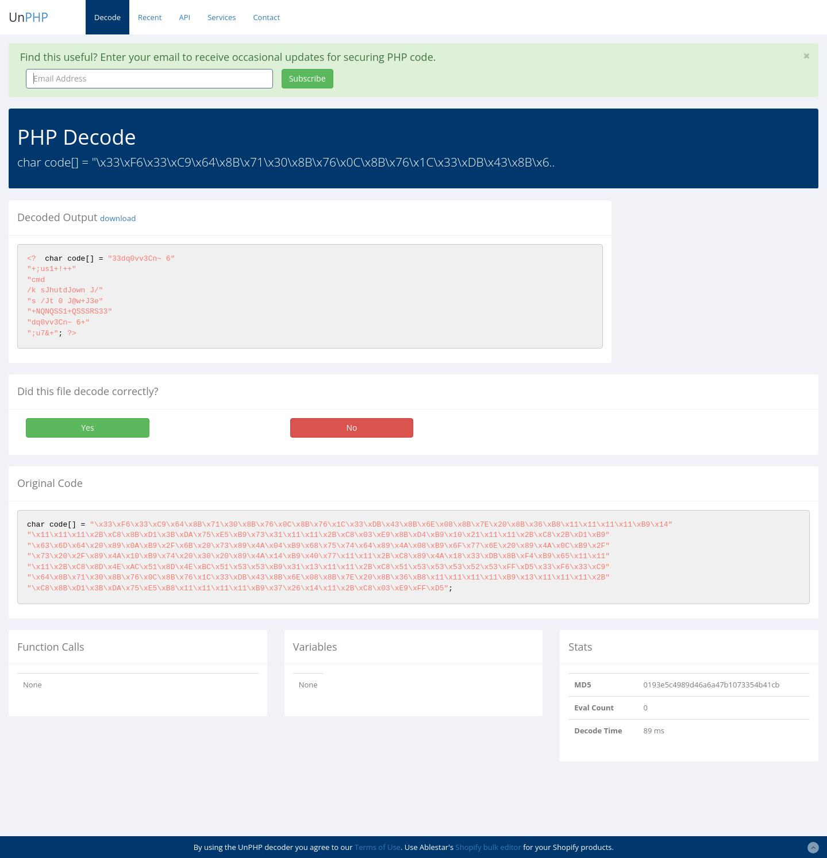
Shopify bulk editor (488, 847)
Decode (107, 17)
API (184, 17)
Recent (149, 17)
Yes (87, 427)
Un (28, 17)
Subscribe (307, 78)
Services (221, 17)
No (352, 427)
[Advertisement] (725, 280)
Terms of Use (378, 847)
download (118, 218)
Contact (266, 17)
